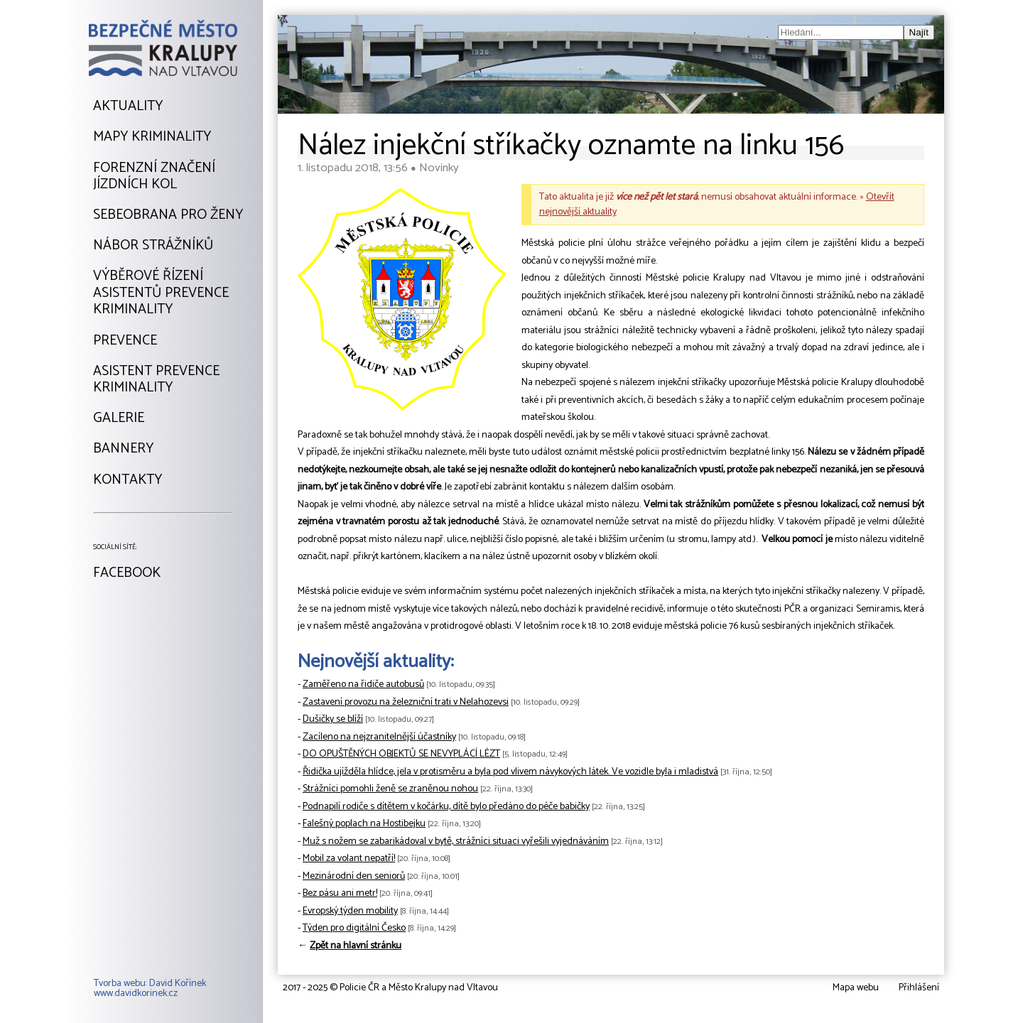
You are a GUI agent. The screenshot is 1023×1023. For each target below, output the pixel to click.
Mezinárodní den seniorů (354, 876)
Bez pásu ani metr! (340, 893)
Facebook (127, 573)
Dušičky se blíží (333, 719)
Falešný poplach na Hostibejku (364, 824)
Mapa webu (856, 988)
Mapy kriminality (152, 137)
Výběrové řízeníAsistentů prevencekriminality (161, 293)
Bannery (123, 449)
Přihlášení (919, 988)
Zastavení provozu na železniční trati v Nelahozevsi (406, 702)
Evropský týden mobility (350, 911)
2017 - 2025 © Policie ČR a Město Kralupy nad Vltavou (390, 988)
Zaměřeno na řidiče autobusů (363, 684)
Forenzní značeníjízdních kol (154, 176)
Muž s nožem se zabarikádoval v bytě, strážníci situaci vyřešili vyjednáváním (456, 841)
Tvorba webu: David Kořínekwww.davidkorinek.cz (150, 989)
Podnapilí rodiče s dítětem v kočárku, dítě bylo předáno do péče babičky (446, 807)
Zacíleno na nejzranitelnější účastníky (379, 737)
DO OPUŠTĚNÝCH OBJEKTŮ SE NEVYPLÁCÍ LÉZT (401, 754)
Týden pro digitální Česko (354, 928)
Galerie (118, 418)
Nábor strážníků (153, 245)
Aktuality (128, 106)
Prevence (125, 341)
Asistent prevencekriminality (156, 379)
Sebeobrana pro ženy (168, 215)
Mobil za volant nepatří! (349, 858)
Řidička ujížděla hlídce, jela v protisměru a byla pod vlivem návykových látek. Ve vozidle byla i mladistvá (510, 772)
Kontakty (127, 480)
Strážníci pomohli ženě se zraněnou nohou (390, 789)
